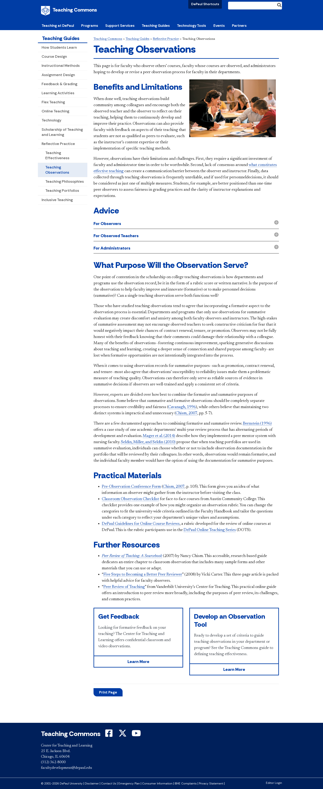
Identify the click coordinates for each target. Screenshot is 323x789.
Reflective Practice (58, 143)
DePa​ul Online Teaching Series (210, 530)
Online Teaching (55, 111)
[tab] (186, 224)
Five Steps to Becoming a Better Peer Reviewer (142, 574)
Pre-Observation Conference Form (131, 487)
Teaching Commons (75, 10)
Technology (51, 120)
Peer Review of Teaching (124, 587)
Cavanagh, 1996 (182, 407)
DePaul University (46, 10)
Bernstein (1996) (257, 424)
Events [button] (219, 25)
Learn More (138, 661)
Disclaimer (92, 783)
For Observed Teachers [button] (116, 235)
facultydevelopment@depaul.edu (66, 768)
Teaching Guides (61, 38)
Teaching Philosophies (64, 181)
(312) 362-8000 (53, 762)
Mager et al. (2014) (159, 436)
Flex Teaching (53, 102)
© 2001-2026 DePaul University (62, 783)
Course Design (54, 56)
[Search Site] (255, 5)
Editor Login (274, 783)
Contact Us (108, 783)
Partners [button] (239, 25)
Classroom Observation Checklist (130, 499)
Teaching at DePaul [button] (58, 25)
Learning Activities (58, 93)
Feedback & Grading (59, 83)
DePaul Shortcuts (205, 4)
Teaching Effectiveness (57, 155)
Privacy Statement (211, 783)
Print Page (108, 692)
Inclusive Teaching (57, 199)
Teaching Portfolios (62, 190)
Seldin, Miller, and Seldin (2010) (148, 442)
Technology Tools (191, 25)
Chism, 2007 (186, 413)
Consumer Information (157, 783)
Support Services (120, 25)
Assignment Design (58, 74)
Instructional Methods (61, 65)
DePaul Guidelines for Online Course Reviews (141, 524)
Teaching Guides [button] (156, 25)
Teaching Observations (57, 170)
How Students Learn (59, 47)
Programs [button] (89, 25)
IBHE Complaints (186, 783)
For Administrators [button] (112, 248)
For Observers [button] (107, 223)
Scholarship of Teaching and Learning (62, 132)
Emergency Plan (129, 783)
